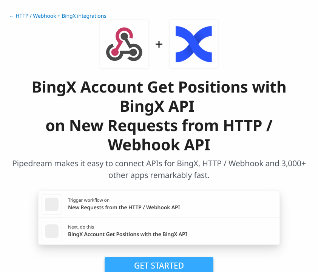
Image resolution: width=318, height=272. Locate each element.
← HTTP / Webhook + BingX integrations (58, 16)
